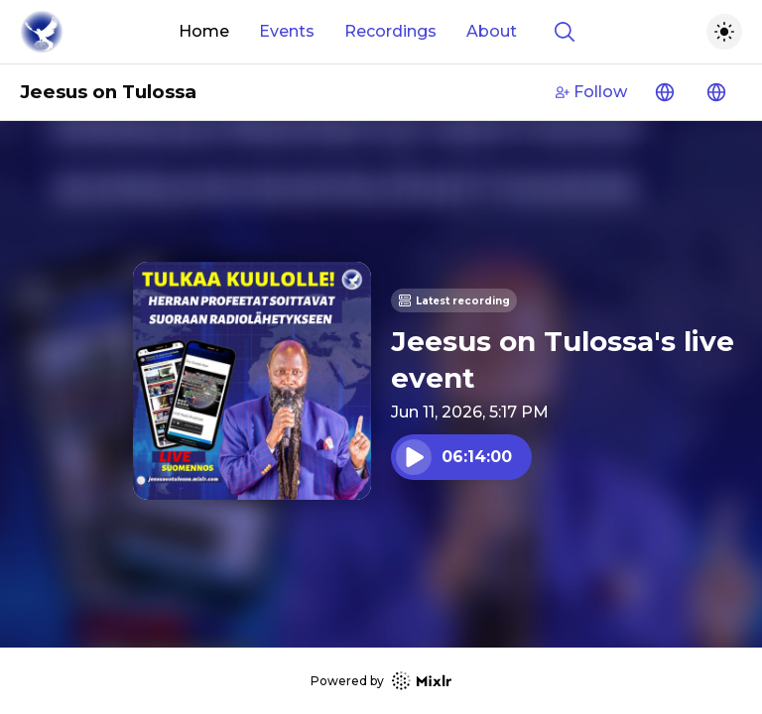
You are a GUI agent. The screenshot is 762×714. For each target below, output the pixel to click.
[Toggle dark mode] (724, 32)
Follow (591, 91)
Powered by (381, 680)
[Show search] (564, 32)
